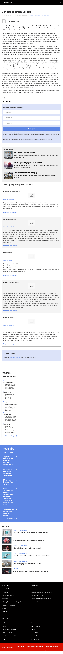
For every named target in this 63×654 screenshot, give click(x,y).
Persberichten (36, 602)
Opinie (31, 16)
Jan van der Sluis (13, 21)
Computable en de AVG (9, 629)
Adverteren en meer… (38, 589)
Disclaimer (20, 646)
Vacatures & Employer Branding (41, 598)
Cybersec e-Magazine (8, 605)
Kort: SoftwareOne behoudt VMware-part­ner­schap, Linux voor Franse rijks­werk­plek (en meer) (8, 497)
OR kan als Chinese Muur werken (8, 482)
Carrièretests (5, 589)
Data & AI (15, 569)
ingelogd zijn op (15, 357)
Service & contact (7, 633)
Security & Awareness (41, 16)
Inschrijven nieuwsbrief (9, 636)
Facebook (37, 626)
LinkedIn (36, 633)
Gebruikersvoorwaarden (35, 646)
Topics (4, 608)
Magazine (5, 598)
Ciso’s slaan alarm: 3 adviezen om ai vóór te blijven (30, 533)
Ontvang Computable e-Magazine (12, 602)
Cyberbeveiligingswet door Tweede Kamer (8, 512)
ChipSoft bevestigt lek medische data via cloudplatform (8, 461)
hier (39, 139)
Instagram (37, 639)
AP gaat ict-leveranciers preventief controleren (7, 472)
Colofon (4, 626)
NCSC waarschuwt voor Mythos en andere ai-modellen (31, 571)
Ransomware (6, 615)
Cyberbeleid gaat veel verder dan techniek (27, 548)
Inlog (3, 639)
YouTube (36, 636)
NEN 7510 (5, 618)
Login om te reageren (10, 212)
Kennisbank (5, 592)
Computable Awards (8, 595)
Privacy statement (52, 646)
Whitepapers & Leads (38, 595)
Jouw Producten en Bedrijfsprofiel (42, 592)
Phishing (4, 611)
